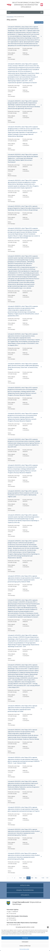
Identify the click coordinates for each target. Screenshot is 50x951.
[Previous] (8, 877)
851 (32, 878)
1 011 (47, 878)
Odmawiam (25, 941)
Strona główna (10, 16)
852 (36, 878)
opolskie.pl (25, 895)
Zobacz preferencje (25, 945)
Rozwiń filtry (39, 22)
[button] (48, 927)
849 (24, 878)
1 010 (42, 878)
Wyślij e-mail (31, 886)
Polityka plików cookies (24, 949)
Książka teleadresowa (25, 890)
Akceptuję (25, 938)
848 (20, 878)
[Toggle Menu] (41, 12)
